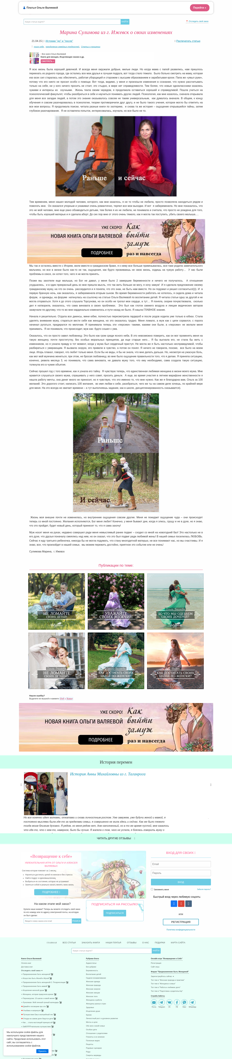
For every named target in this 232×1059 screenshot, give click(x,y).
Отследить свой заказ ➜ (32, 891)
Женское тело (91, 917)
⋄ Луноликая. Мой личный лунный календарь (40, 923)
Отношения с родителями (96, 954)
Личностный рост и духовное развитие (102, 939)
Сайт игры (155, 887)
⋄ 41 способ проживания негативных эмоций (39, 991)
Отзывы (132, 863)
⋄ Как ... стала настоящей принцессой (37, 943)
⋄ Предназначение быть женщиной (35, 895)
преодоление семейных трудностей (62, 47)
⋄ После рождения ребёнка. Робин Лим (37, 975)
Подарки (161, 863)
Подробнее (51, 812)
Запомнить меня (160, 810)
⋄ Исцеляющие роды (30, 979)
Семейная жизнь (93, 980)
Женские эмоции (93, 913)
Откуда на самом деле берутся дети (37, 939)
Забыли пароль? (204, 810)
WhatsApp (192, 924)
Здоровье (90, 928)
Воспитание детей (93, 895)
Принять (42, 1051)
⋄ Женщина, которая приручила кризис (37, 915)
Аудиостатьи (91, 884)
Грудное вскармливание (96, 898)
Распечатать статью (188, 41)
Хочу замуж (90, 983)
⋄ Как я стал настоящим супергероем (36, 955)
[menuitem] (51, 884)
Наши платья (113, 863)
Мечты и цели (91, 943)
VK (169, 924)
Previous (21, 730)
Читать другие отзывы (116, 758)
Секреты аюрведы (93, 976)
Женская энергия (93, 909)
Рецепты (89, 965)
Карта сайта (180, 863)
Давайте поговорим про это (33, 927)
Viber (184, 924)
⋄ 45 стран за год (28, 983)
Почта (154, 924)
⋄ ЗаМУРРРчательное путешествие (36, 947)
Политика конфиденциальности (181, 850)
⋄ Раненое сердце (28, 967)
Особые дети (91, 950)
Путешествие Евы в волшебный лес (37, 935)
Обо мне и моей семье (95, 946)
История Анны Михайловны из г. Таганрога (101, 718)
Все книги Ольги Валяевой (97, 58)
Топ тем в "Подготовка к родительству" (167, 912)
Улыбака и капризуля (31, 931)
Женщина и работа (94, 921)
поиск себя (39, 47)
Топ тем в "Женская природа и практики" (168, 901)
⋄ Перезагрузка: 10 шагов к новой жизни (38, 919)
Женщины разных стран (96, 924)
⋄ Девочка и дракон (29, 951)
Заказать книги (89, 863)
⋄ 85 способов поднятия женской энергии (38, 987)
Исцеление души (93, 932)
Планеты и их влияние (95, 958)
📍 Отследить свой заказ (197, 21)
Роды (88, 972)
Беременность (92, 891)
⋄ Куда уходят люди (29, 963)
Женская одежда (93, 902)
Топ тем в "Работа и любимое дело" (166, 908)
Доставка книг (27, 887)
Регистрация (180, 842)
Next (211, 730)
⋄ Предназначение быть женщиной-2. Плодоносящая (43, 903)
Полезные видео (93, 961)
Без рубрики (91, 887)
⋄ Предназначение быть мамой (34, 907)
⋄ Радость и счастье (29, 959)
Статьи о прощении (90, 47)
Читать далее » (70, 746)
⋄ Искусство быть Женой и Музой (35, 899)
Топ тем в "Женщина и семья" (163, 904)
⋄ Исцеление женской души (32, 911)
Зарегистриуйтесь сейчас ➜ (162, 897)
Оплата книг (26, 884)
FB (177, 924)
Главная (49, 863)
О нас (146, 863)
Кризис (89, 935)
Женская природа (93, 906)
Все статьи (67, 863)
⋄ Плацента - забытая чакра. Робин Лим (38, 971)
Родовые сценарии (94, 969)
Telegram (161, 924)
